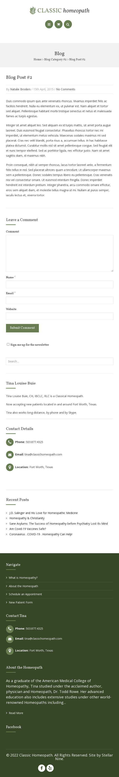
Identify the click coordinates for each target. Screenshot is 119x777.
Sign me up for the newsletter (28, 345)
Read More (16, 713)
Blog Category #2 (55, 60)
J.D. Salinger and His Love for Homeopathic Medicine (43, 513)
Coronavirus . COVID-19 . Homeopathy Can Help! (40, 534)
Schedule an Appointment (25, 594)
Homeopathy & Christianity (26, 518)
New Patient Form (21, 602)
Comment (12, 231)
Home (37, 60)
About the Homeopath (23, 586)
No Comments (65, 89)
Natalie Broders (20, 89)
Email (10, 293)
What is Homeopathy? (23, 578)
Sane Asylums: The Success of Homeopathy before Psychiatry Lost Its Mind (58, 523)
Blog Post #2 (19, 77)
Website (11, 309)
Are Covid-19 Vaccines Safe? (27, 529)
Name (10, 277)
